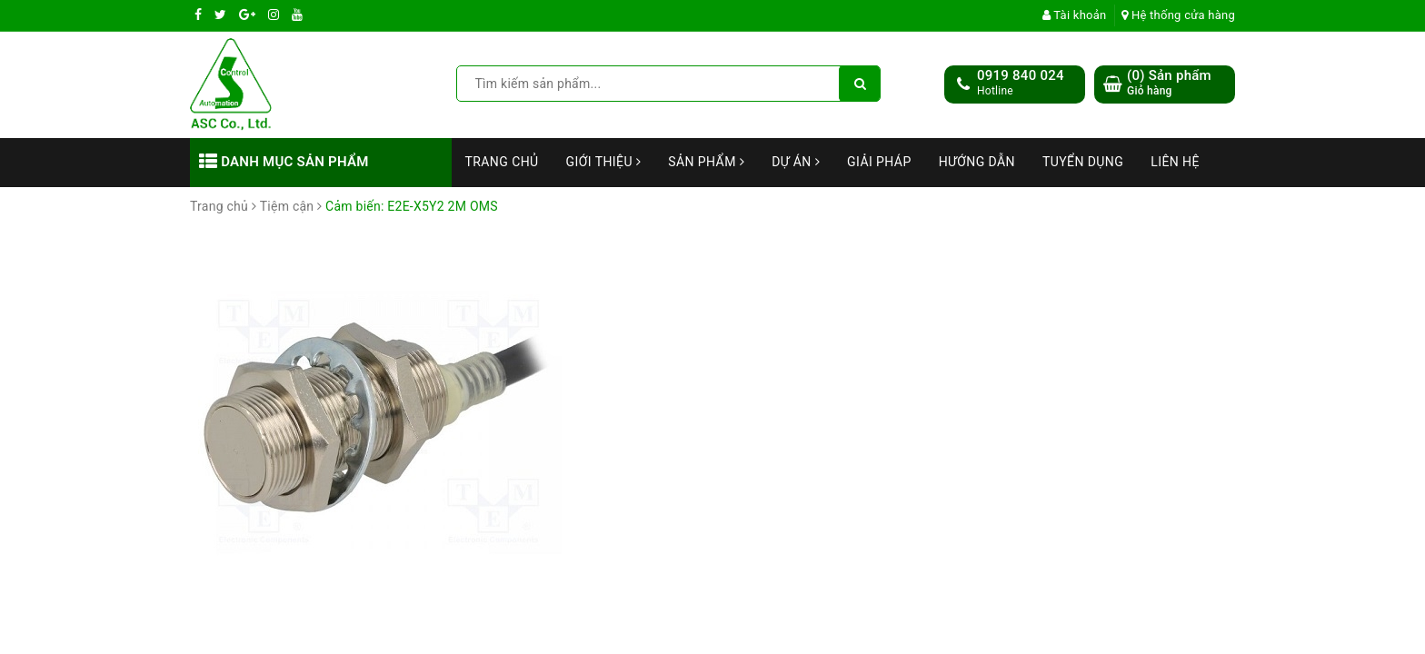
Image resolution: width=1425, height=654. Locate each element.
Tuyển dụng (1082, 161)
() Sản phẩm (1169, 83)
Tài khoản (1074, 15)
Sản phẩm (706, 161)
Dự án (796, 161)
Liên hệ (1175, 161)
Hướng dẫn (977, 161)
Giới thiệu (604, 161)
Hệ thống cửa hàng (1178, 15)
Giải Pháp (879, 161)
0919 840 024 (1020, 75)
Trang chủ (502, 161)
